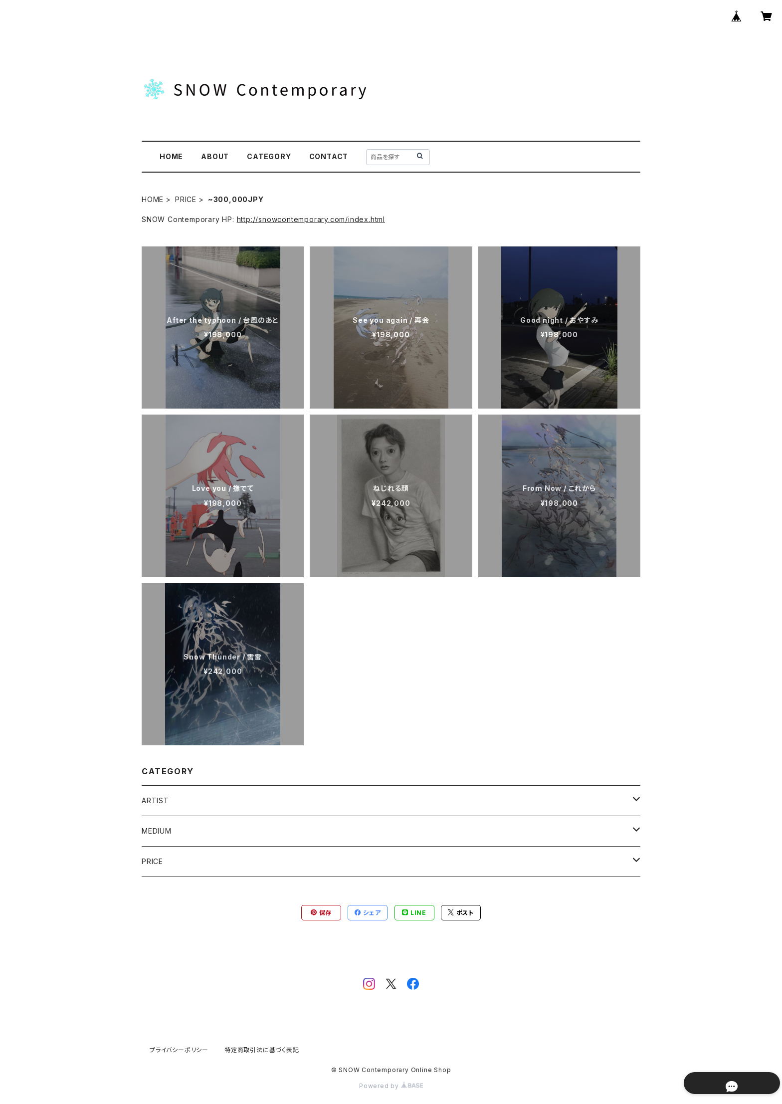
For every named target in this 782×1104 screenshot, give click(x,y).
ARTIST (155, 800)
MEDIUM (157, 831)
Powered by (391, 1086)
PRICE (185, 199)
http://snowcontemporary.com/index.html (311, 219)
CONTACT (329, 156)
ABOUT (215, 156)
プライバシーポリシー (179, 1050)
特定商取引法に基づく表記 (261, 1050)
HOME (171, 156)
